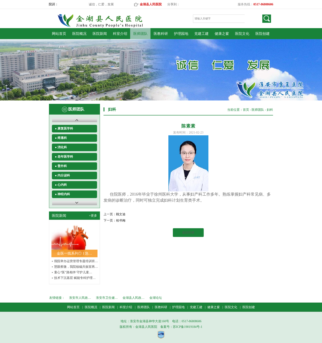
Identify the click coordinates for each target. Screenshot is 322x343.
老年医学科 (65, 156)
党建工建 (201, 34)
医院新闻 (100, 34)
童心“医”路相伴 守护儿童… (73, 272)
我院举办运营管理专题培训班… (76, 261)
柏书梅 (120, 220)
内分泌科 (63, 175)
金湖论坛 (155, 297)
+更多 (93, 215)
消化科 (62, 147)
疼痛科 (62, 138)
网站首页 (59, 34)
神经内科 (63, 194)
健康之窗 (222, 34)
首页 (246, 109)
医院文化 (242, 34)
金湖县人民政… (133, 297)
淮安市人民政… (80, 297)
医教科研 (161, 34)
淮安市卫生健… (107, 297)
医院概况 (79, 34)
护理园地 (181, 34)
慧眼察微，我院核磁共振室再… (76, 266)
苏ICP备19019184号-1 (187, 326)
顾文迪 (120, 214)
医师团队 (140, 34)
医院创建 (262, 34)
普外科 (62, 166)
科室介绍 (120, 34)
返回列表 (188, 232)
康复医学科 (65, 128)
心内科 (62, 184)
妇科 (270, 109)
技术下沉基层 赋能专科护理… (75, 278)
